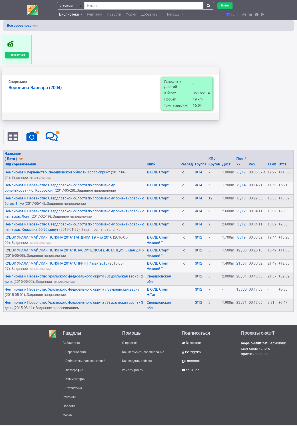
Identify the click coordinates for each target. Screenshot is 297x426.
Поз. (240, 159)
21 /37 (241, 263)
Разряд (187, 164)
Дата (11, 159)
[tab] (12, 137)
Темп (272, 164)
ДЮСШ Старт (158, 172)
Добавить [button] (149, 14)
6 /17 (241, 172)
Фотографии (74, 370)
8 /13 (241, 198)
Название (13, 154)
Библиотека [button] (69, 14)
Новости (114, 14)
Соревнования (76, 352)
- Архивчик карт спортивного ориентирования (264, 348)
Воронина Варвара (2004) (35, 88)
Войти (225, 6)
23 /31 (241, 302)
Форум (131, 14)
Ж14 (198, 172)
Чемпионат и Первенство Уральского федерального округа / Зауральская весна (72, 289)
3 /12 (241, 211)
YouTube (191, 370)
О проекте (129, 343)
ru (230, 14)
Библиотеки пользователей (85, 361)
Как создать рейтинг (137, 361)
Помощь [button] (172, 14)
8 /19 (241, 237)
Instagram (191, 352)
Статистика (73, 388)
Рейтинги (94, 14)
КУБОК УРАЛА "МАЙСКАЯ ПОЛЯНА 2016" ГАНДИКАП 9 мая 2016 (59, 237)
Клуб (151, 164)
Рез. (252, 164)
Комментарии (75, 379)
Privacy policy (132, 370)
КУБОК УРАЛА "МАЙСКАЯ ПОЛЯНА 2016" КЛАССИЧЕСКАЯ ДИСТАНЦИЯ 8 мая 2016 (74, 250)
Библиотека (71, 343)
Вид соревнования (20, 164)
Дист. (226, 164)
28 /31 (241, 276)
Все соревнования (22, 25)
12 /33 (241, 250)
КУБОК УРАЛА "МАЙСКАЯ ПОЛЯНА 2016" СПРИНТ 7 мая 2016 (56, 263)
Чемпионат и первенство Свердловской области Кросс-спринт (58, 172)
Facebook (191, 361)
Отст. (283, 164)
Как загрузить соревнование (143, 352)
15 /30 (241, 289)
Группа (200, 164)
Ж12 (198, 237)
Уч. (238, 164)
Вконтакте (191, 343)
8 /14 (241, 185)
